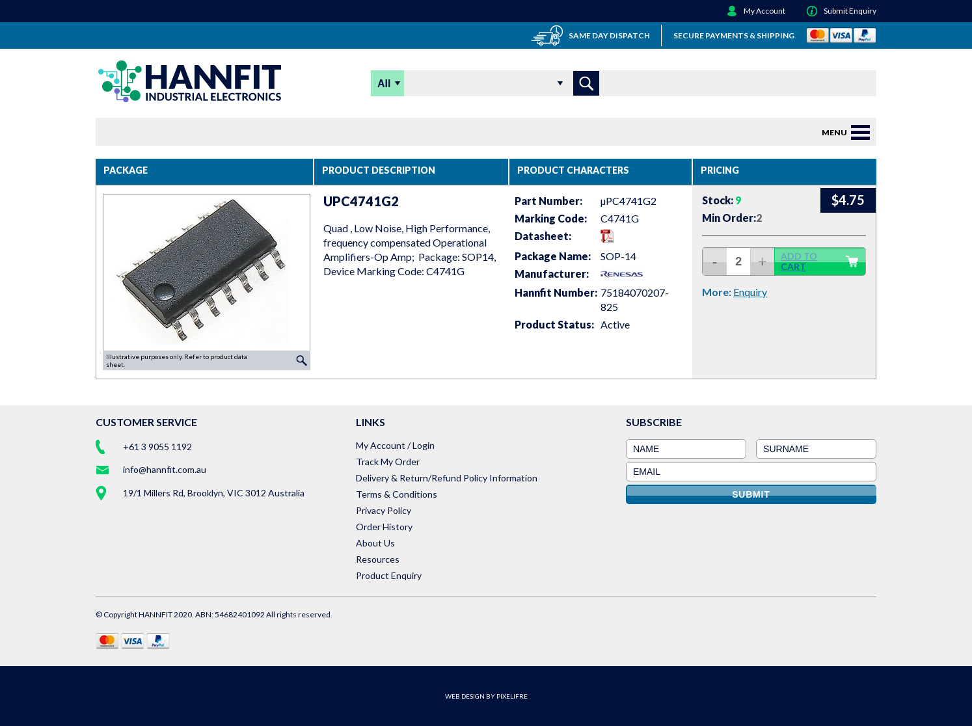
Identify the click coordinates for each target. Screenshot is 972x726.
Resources (377, 559)
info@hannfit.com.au (164, 469)
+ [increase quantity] (762, 261)
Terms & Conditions (396, 494)
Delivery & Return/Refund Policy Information (446, 477)
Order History (384, 526)
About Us (375, 542)
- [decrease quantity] (715, 261)
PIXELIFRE (512, 696)
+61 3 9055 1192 (157, 446)
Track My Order (388, 461)
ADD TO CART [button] (820, 261)
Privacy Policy (383, 510)
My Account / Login (395, 445)
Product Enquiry (389, 575)
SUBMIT (751, 494)
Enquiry (750, 292)
